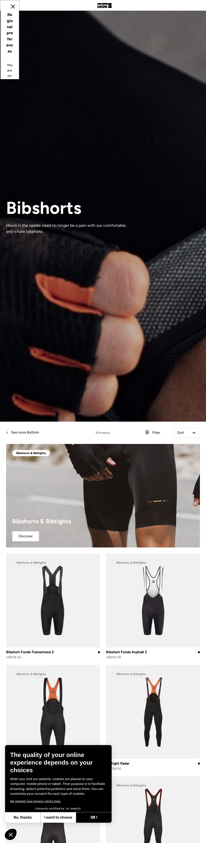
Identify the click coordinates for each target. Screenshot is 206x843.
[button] (11, 834)
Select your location (58, 404)
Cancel (117, 464)
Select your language (58, 439)
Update (89, 464)
